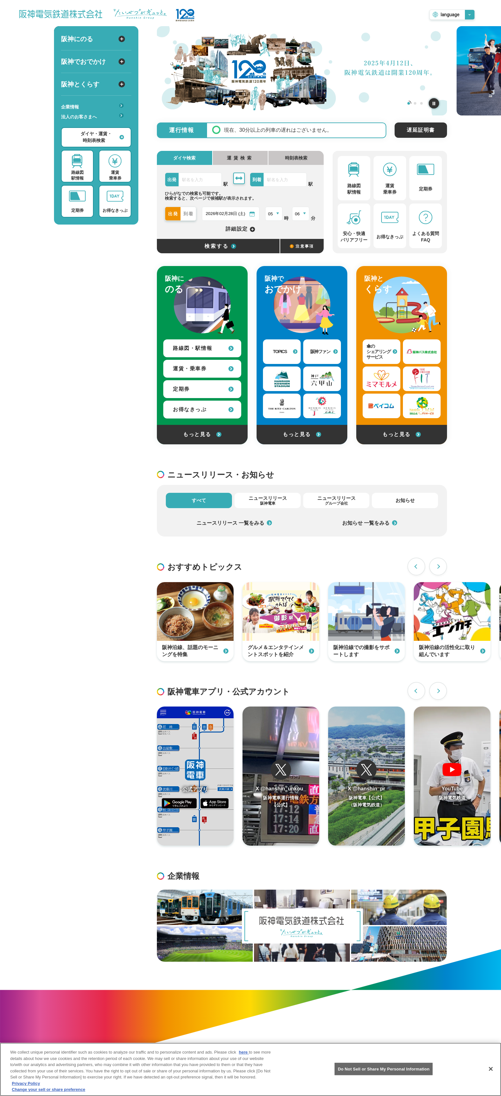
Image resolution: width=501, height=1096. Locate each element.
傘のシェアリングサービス (381, 351)
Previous (416, 566)
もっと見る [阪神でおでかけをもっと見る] (302, 434)
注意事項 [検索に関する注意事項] (302, 246)
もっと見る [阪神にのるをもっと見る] (202, 434)
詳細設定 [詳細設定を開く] (240, 229)
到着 (188, 213)
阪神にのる (93, 38)
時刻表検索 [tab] (296, 157)
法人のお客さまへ (92, 116)
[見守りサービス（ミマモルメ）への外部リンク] (381, 379)
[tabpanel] (302, 70)
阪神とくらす (93, 84)
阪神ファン (324, 351)
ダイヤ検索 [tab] (184, 157)
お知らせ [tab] (405, 500)
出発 (173, 213)
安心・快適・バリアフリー (94, 126)
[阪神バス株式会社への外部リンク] (422, 351)
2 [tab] (415, 103)
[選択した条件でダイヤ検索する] (218, 246)
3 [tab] (421, 103)
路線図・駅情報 (203, 348)
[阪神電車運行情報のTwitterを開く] (281, 776)
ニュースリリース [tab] (268, 500)
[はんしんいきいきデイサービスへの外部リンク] (422, 406)
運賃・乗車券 (203, 368)
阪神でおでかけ (93, 61)
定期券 (203, 389)
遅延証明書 (421, 130)
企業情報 (92, 106)
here (244, 1052)
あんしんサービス (94, 125)
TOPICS (285, 351)
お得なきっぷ (203, 409)
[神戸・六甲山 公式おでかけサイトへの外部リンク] (322, 379)
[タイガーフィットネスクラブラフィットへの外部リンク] (422, 379)
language (450, 14)
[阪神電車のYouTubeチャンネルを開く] (452, 776)
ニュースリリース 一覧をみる (234, 523)
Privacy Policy (26, 1083)
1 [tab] (408, 103)
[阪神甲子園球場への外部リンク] (282, 379)
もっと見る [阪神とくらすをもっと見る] (401, 434)
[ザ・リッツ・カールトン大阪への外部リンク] (282, 406)
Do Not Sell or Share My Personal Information (383, 1069)
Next (438, 566)
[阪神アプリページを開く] (195, 776)
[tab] (240, 158)
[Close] (491, 1069)
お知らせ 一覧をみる (369, 523)
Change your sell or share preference (48, 1089)
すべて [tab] (199, 500)
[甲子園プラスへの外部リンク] (322, 406)
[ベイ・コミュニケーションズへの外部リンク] (381, 406)
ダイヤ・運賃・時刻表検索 (102, 137)
